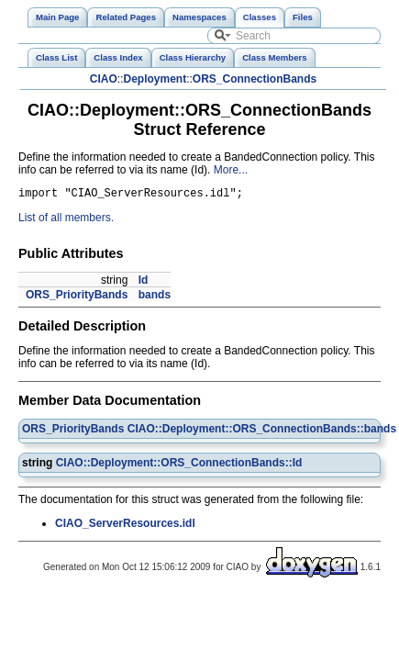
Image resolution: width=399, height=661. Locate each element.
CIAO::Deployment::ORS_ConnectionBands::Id (179, 465)
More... (231, 169)
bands (155, 297)
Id (144, 282)
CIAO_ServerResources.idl (125, 526)
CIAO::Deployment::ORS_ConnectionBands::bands (261, 431)
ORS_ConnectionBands (254, 79)
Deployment (154, 79)
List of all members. (66, 220)
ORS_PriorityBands (76, 297)
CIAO (103, 79)
